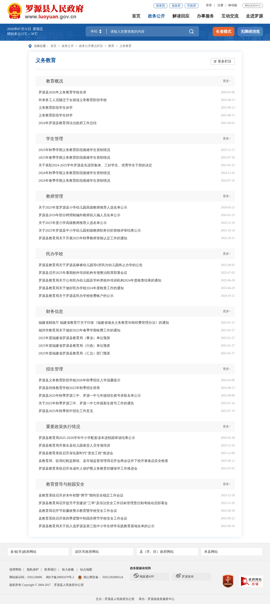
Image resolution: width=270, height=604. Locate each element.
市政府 (191, 5)
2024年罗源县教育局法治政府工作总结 (68, 123)
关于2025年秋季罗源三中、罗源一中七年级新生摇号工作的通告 (86, 403)
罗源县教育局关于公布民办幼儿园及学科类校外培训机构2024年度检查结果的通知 (100, 280)
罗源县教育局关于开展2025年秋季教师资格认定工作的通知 (83, 238)
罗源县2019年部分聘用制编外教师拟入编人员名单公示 (79, 215)
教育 (111, 46)
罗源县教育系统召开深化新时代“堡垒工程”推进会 (76, 453)
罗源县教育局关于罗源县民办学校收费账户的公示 (76, 296)
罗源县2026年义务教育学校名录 (62, 92)
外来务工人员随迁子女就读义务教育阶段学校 (73, 100)
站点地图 (86, 569)
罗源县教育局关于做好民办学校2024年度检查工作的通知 (81, 288)
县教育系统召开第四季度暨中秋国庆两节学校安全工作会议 (83, 518)
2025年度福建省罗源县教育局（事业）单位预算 (74, 338)
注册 (220, 5)
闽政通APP (144, 577)
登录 (209, 5)
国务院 (160, 5)
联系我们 (50, 569)
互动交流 (229, 16)
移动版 (232, 5)
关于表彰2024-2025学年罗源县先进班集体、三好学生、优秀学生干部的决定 (95, 165)
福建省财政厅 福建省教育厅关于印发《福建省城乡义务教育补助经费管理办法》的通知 (104, 322)
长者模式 (223, 32)
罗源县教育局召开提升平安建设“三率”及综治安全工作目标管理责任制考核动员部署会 (103, 503)
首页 (136, 16)
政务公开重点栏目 (91, 46)
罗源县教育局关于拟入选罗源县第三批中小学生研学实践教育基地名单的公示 (96, 526)
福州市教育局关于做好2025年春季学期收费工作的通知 (79, 330)
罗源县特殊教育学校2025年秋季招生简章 (69, 388)
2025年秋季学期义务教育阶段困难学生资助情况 (74, 150)
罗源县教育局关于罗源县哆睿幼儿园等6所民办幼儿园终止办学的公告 (91, 265)
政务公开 (156, 16)
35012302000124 (112, 577)
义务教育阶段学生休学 (56, 107)
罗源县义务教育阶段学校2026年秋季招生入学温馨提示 (79, 380)
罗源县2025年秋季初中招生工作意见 (66, 411)
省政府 (176, 5)
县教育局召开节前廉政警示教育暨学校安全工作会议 (78, 511)
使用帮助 (15, 569)
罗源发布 (185, 577)
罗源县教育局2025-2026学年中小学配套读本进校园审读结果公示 (87, 438)
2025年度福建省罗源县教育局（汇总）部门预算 (74, 353)
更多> (227, 81)
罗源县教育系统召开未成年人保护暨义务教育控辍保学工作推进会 (88, 468)
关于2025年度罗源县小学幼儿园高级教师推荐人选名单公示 (83, 207)
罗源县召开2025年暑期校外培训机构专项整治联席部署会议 (83, 272)
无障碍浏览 (250, 32)
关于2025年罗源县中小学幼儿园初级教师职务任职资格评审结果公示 (90, 230)
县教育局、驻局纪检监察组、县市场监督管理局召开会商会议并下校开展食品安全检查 (103, 461)
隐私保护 (33, 569)
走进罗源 (254, 16)
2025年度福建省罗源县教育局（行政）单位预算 (74, 345)
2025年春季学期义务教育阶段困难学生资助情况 (74, 157)
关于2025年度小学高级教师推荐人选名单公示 (73, 223)
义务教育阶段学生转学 (56, 115)
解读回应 (180, 16)
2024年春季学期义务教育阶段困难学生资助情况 (74, 180)
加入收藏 (68, 569)
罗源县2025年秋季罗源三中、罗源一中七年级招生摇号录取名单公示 (90, 395)
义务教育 (125, 46)
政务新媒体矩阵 (140, 568)
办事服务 (205, 16)
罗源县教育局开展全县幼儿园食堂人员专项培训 (74, 445)
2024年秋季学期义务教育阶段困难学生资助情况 (74, 173)
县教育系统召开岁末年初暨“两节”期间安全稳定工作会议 (81, 495)
